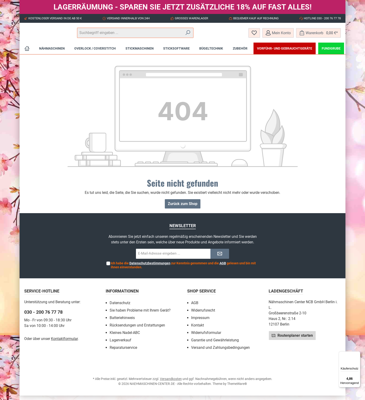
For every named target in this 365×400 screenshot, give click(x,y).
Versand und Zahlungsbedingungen (220, 352)
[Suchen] (231, 35)
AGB (223, 267)
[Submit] (219, 258)
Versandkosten (171, 383)
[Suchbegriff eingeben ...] (182, 35)
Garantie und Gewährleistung (215, 344)
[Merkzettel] (254, 35)
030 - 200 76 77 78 (43, 316)
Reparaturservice (123, 352)
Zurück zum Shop (182, 208)
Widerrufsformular (206, 337)
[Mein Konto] (278, 35)
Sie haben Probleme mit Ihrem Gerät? (140, 315)
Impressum (200, 322)
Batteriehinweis (122, 322)
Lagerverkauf (120, 344)
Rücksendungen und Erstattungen (137, 329)
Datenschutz (120, 307)
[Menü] (357, 354)
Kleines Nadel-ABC (125, 337)
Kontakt (197, 329)
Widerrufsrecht (203, 315)
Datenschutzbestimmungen (149, 267)
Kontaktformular (64, 343)
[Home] (27, 53)
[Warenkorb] (318, 35)
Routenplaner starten (292, 339)
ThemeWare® (237, 388)
